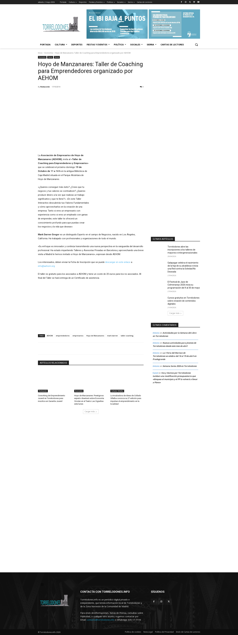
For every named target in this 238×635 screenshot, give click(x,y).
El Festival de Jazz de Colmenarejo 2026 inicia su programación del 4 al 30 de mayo (184, 285)
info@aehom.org (46, 266)
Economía (48, 53)
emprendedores (63, 335)
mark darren (112, 335)
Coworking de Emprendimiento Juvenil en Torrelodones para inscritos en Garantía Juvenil (51, 398)
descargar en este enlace (117, 262)
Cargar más (91, 411)
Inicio (40, 53)
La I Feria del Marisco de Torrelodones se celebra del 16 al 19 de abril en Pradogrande (174, 356)
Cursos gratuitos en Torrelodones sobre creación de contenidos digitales (183, 301)
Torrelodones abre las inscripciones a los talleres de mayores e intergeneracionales (182, 249)
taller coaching (127, 335)
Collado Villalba (117, 391)
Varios (57, 57)
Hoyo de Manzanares (95, 335)
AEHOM (50, 335)
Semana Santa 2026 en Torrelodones (180, 366)
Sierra (50, 57)
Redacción (45, 87)
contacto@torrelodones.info (100, 619)
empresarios (78, 335)
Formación (43, 391)
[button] (196, 44)
